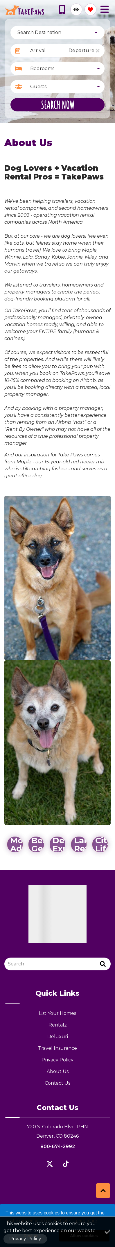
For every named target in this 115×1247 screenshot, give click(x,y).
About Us (58, 1071)
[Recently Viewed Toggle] (76, 9)
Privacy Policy (57, 1060)
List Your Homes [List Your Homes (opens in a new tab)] (57, 1013)
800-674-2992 (57, 1146)
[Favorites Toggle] (90, 9)
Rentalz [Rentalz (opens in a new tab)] (57, 1025)
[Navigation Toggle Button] (104, 9)
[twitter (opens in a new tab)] (50, 1164)
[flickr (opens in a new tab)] (65, 1164)
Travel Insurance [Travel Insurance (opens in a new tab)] (57, 1048)
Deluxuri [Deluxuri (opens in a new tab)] (57, 1036)
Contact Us (57, 1083)
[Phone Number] (62, 9)
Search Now (57, 104)
